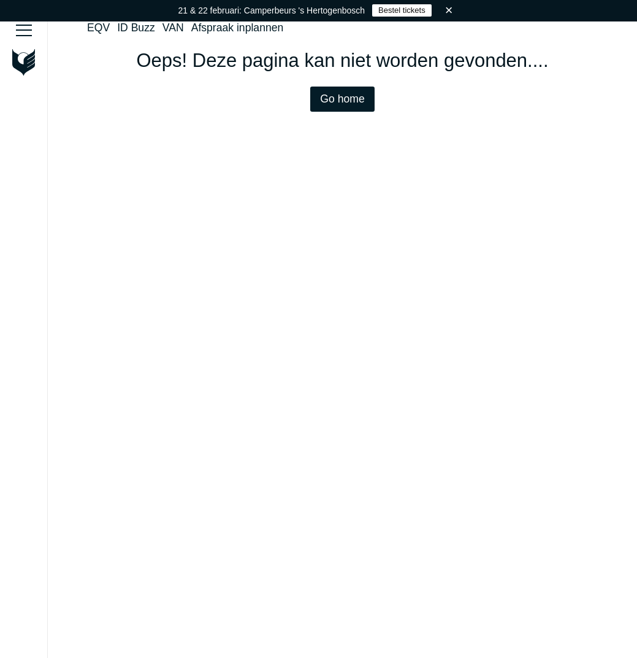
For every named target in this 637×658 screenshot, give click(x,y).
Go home (342, 99)
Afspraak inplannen (237, 27)
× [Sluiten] (449, 10)
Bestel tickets (401, 10)
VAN (173, 27)
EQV (98, 27)
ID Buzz (136, 27)
